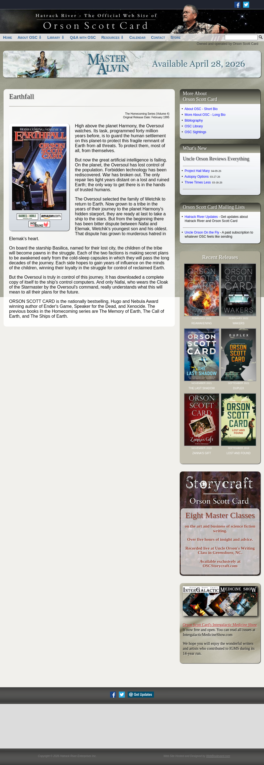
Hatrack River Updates (201, 217)
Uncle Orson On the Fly (202, 232)
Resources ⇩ (112, 37)
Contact (158, 37)
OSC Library (194, 126)
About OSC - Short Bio (201, 109)
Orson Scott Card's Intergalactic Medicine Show (220, 625)
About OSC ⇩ (30, 37)
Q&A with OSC (83, 37)
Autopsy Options (202, 177)
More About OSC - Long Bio (205, 115)
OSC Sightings (195, 132)
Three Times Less (203, 182)
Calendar (137, 37)
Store (175, 37)
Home (7, 37)
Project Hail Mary (203, 171)
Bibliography (194, 120)
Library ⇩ (55, 37)
